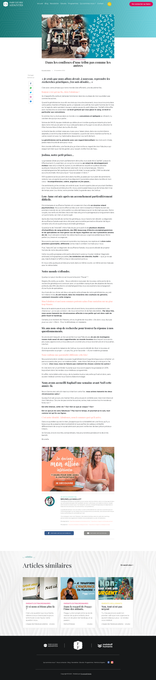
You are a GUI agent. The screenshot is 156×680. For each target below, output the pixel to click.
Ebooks (81, 662)
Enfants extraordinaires (78, 59)
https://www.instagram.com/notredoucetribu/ (102, 521)
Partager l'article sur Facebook (59, 533)
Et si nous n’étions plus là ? (40, 607)
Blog (69, 662)
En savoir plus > (127, 565)
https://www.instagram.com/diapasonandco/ (99, 524)
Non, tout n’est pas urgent (111, 607)
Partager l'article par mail (97, 533)
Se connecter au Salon (141, 4)
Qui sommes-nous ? (49, 662)
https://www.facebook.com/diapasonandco (78, 524)
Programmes (89, 662)
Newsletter (74, 662)
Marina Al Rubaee (69, 624)
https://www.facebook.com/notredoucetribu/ (80, 521)
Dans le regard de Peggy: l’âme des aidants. (78, 607)
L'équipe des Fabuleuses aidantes (37, 624)
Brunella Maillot (46, 70)
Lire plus (52, 624)
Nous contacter (62, 662)
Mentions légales (99, 662)
